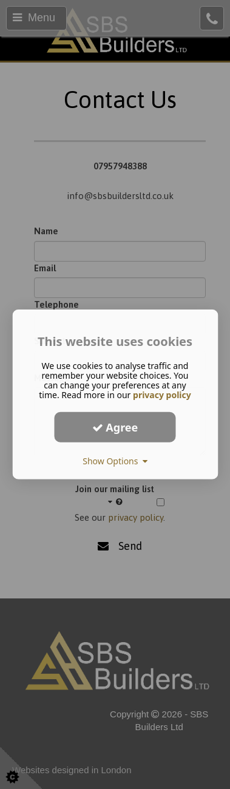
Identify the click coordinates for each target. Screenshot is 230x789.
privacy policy (162, 395)
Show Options (115, 461)
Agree (115, 426)
